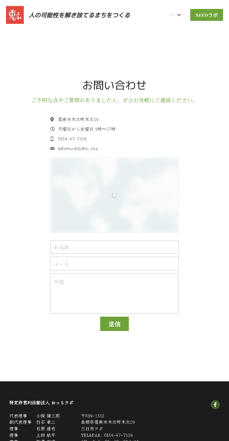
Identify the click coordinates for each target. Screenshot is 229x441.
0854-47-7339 (118, 435)
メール (61, 263)
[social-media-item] (215, 404)
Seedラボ (207, 15)
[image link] (15, 14)
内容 (58, 281)
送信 (114, 324)
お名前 (61, 247)
